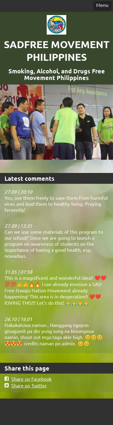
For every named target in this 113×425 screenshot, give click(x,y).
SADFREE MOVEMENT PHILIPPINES (56, 50)
